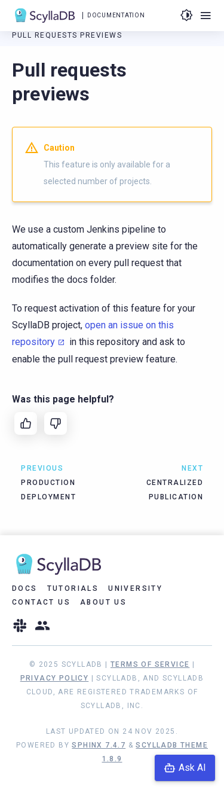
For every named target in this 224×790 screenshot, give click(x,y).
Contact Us (41, 602)
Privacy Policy (54, 678)
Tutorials (73, 588)
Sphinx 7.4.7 (98, 745)
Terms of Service (150, 664)
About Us (103, 602)
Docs (25, 588)
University (135, 588)
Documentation (116, 15)
